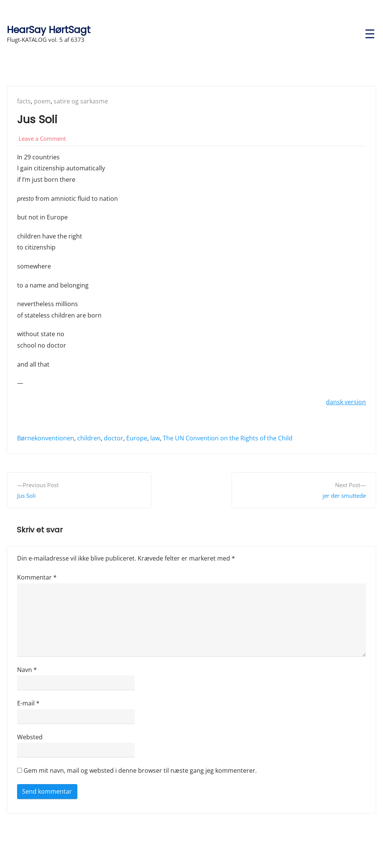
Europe (136, 438)
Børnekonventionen (45, 438)
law (155, 438)
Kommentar (37, 577)
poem (42, 101)
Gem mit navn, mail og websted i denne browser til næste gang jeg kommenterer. (140, 770)
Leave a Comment (42, 138)
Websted (30, 737)
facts (24, 101)
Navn (27, 670)
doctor (113, 438)
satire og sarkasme (81, 101)
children (89, 438)
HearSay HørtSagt (49, 30)
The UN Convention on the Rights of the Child (227, 438)
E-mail (28, 703)
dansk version (346, 402)
